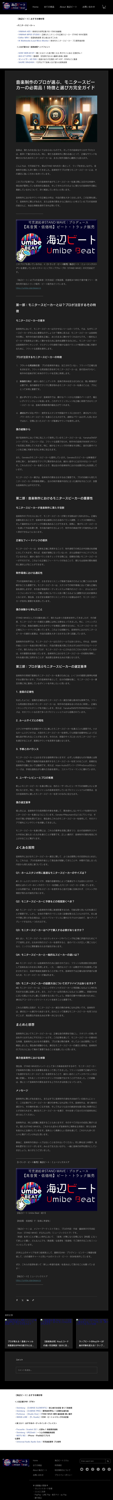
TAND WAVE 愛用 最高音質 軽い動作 (57, 1414)
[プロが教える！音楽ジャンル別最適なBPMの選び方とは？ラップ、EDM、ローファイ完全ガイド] (21, 1328)
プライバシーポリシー (63, 1475)
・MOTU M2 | (21, 1435)
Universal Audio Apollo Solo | (29, 1442)
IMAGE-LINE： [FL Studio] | (29, 1417)
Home (35, 1460)
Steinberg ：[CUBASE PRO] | (29, 1411)
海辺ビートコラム (62, 1460)
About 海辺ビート (40, 1470)
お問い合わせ (38, 1475)
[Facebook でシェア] (17, 1300)
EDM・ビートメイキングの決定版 (55, 1417)
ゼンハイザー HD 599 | (28, 59)
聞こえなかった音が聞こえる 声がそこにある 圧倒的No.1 (59, 53)
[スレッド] (109, 1469)
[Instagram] (92, 1469)
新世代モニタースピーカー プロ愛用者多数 (68, 41)
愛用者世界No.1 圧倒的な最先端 (55, 1411)
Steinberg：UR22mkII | (26, 1432)
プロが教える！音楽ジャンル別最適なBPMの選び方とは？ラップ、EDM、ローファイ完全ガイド (21, 1343)
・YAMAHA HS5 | (25, 31)
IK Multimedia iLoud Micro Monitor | (34, 41)
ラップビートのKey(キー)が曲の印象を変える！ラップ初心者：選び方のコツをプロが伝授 (92, 1343)
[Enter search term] (91, 1461)
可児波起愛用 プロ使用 (52, 1442)
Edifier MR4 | (24, 38)
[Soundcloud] (87, 1469)
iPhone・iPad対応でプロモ (39, 1435)
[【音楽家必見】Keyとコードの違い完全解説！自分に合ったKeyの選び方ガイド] (56, 1328)
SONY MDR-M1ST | (27, 53)
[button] (104, 7)
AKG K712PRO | (25, 56)
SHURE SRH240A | (27, 62)
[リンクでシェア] (33, 1300)
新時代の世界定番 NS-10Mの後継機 (47, 31)
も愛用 (17, 1439)
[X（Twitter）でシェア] (22, 1300)
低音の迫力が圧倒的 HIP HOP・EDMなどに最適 (58, 59)
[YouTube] (81, 1469)
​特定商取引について (63, 1470)
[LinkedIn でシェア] (28, 1300)
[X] (98, 1469)
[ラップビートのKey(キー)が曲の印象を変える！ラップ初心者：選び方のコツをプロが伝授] (92, 1328)
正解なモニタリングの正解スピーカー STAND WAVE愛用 (64, 34)
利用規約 (58, 1465)
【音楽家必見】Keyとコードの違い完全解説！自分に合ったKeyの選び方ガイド (56, 1343)
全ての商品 (37, 1465)
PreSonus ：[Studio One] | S (29, 1414)
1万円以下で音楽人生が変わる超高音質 (51, 62)
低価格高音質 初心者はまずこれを (44, 38)
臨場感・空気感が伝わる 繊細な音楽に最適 (50, 56)
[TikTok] (103, 1469)
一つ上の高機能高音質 (46, 1432)
